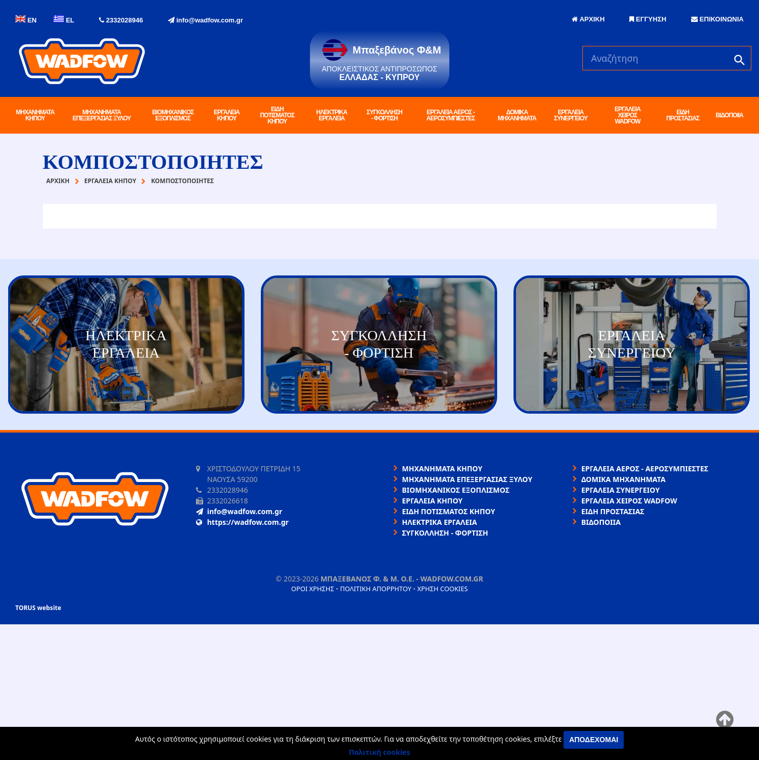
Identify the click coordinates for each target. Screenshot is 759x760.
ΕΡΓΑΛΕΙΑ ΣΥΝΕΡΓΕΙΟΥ (570, 115)
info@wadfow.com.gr (205, 20)
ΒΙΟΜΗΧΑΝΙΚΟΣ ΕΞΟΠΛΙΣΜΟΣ (172, 115)
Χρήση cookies (442, 588)
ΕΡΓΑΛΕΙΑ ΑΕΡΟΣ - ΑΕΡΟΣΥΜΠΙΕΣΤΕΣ (450, 115)
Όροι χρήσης (312, 588)
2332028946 (121, 20)
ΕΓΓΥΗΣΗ (647, 19)
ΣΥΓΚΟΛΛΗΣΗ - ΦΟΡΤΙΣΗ (384, 115)
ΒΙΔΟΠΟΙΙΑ (729, 115)
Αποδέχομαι (593, 740)
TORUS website (38, 607)
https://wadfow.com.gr (242, 522)
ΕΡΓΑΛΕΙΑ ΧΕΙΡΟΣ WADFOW (628, 115)
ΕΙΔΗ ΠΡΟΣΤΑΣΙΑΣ (682, 115)
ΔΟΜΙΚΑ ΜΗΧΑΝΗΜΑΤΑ (517, 115)
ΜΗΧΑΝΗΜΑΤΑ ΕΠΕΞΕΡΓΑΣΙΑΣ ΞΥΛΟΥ (101, 115)
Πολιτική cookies (379, 752)
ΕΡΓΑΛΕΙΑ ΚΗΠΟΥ (227, 115)
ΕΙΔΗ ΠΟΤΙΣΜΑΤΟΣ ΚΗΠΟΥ (277, 115)
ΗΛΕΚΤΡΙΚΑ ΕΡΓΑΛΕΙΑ (331, 115)
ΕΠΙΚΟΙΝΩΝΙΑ (717, 19)
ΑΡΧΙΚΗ (588, 19)
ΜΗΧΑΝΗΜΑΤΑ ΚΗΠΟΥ (35, 115)
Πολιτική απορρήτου (375, 588)
